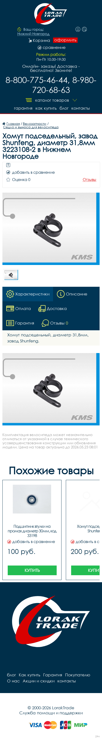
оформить (65, 40)
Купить (32, 570)
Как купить (46, 108)
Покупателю (77, 674)
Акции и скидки (38, 680)
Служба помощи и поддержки (51, 712)
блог (64, 108)
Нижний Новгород (33, 34)
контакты (80, 108)
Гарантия (23, 108)
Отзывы (89, 180)
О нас (13, 680)
